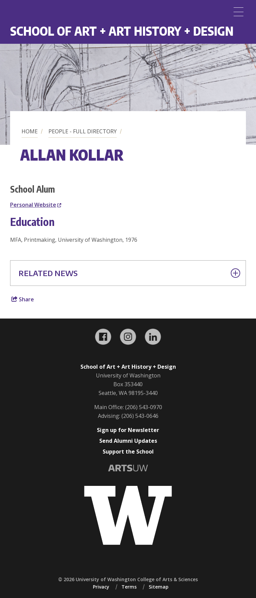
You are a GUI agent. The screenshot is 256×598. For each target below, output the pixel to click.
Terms (129, 587)
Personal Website (35, 204)
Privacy (101, 587)
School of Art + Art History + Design (121, 30)
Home (30, 131)
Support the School (128, 451)
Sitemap (159, 587)
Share (22, 299)
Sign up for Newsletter (128, 430)
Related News (129, 273)
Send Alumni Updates (128, 440)
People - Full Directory (82, 131)
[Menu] (238, 11)
